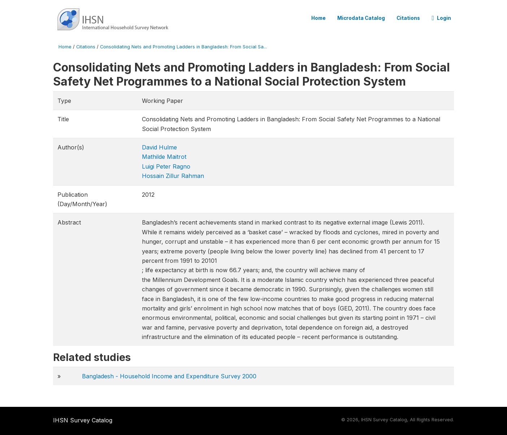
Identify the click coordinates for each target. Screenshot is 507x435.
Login (441, 18)
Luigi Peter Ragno (166, 166)
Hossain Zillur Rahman (173, 175)
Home (318, 18)
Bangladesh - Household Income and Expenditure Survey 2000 (169, 376)
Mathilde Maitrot (164, 156)
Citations (408, 18)
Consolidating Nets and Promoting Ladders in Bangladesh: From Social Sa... (183, 46)
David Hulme (159, 147)
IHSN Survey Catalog (82, 420)
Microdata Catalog (361, 18)
